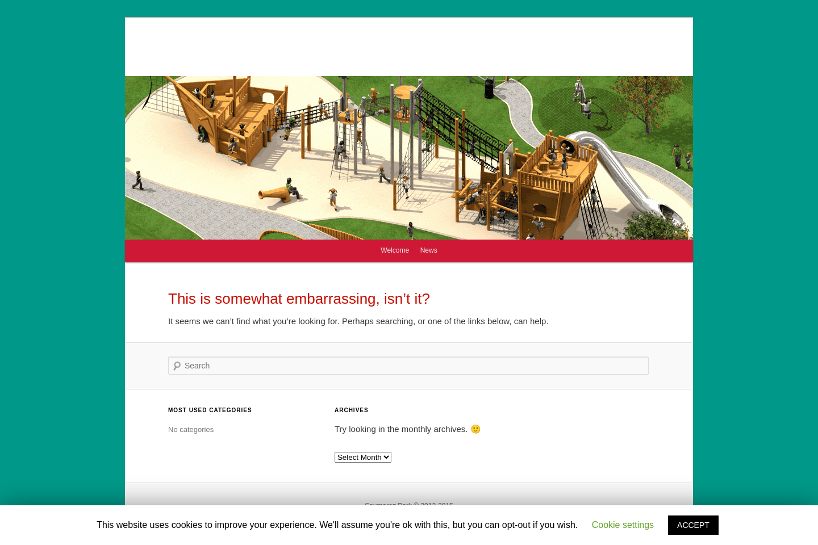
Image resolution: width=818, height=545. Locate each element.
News (428, 250)
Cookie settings (623, 525)
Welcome (395, 250)
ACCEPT (693, 525)
